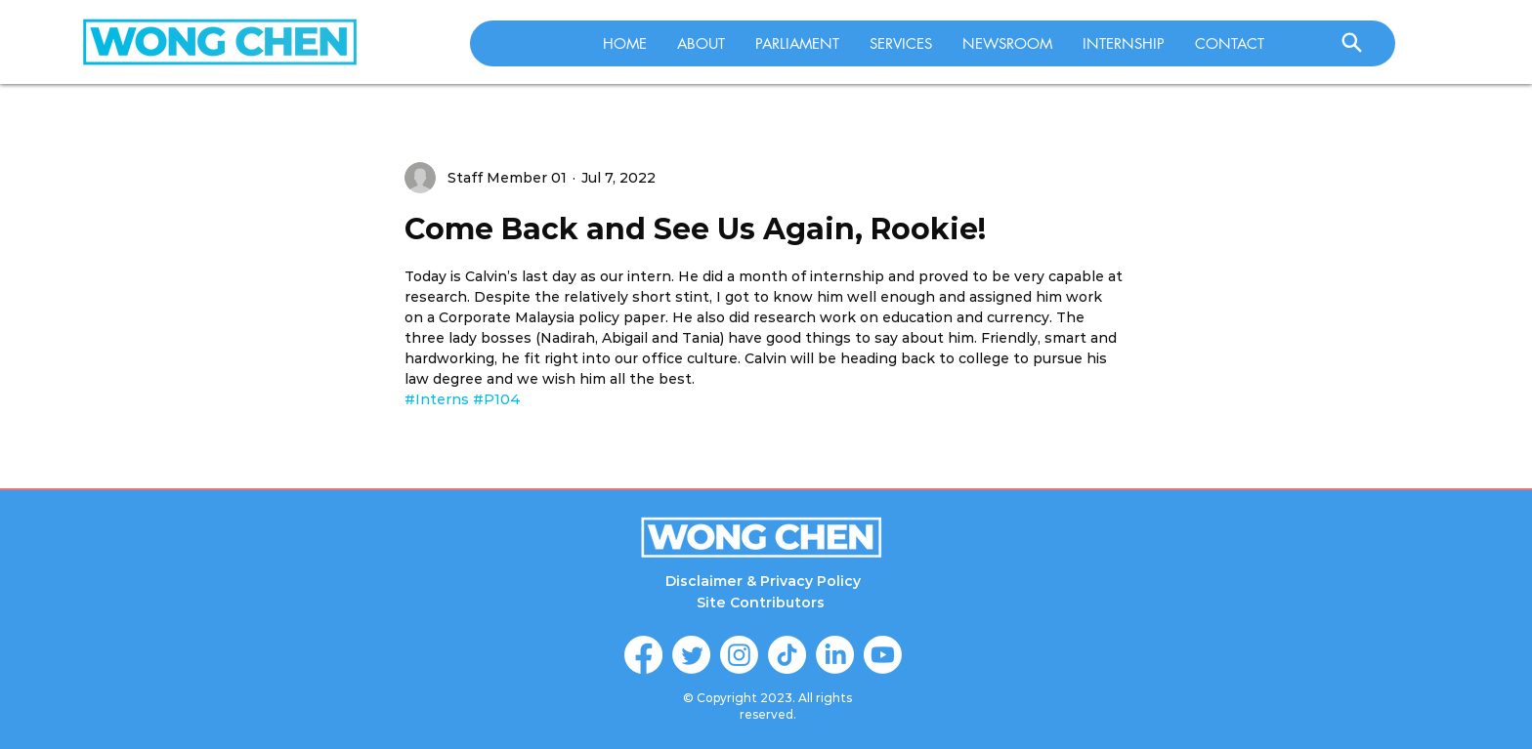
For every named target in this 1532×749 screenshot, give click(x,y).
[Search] (1351, 42)
